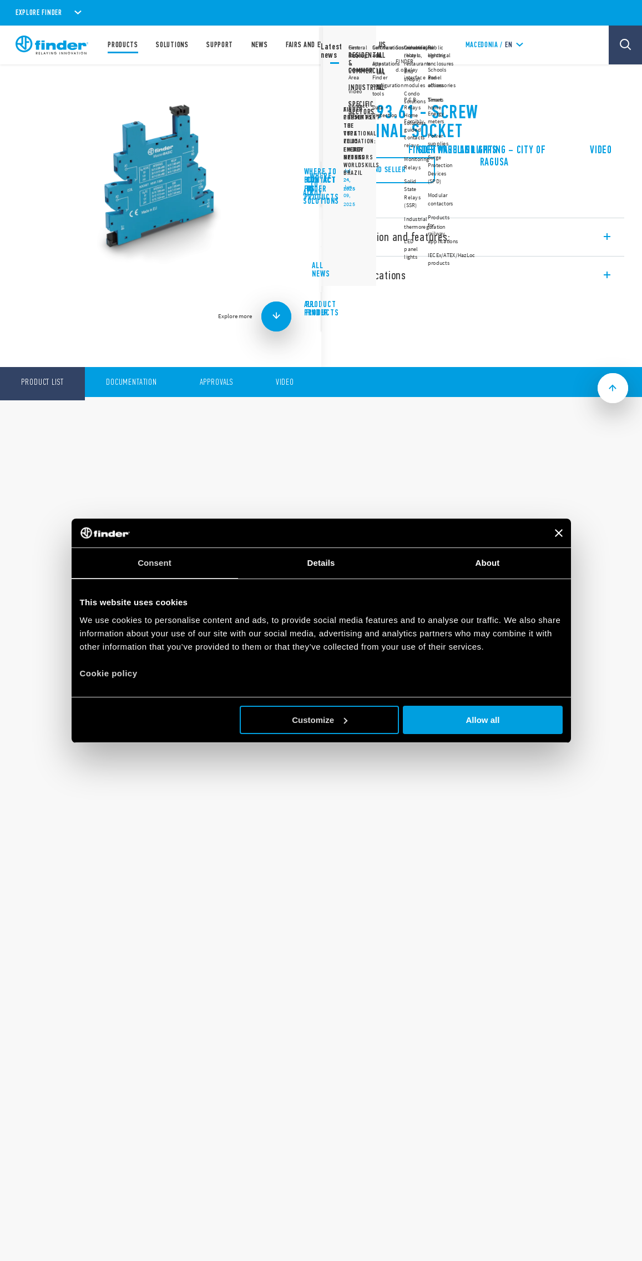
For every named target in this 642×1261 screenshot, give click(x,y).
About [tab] (488, 562)
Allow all (483, 720)
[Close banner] (559, 533)
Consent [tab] (154, 562)
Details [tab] (321, 562)
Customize (319, 720)
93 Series (353, 83)
